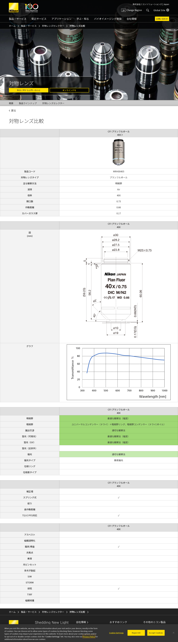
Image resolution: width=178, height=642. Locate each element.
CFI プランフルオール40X (119, 133)
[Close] (173, 634)
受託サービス (38, 18)
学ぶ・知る (82, 18)
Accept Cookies (156, 633)
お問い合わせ (162, 18)
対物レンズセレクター (53, 25)
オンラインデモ (69, 90)
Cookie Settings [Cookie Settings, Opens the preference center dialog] (116, 633)
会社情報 (132, 18)
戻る (13, 110)
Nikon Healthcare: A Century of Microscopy (31, 7)
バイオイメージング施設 (108, 18)
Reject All (136, 633)
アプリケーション (61, 18)
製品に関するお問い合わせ (28, 90)
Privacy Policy (89, 637)
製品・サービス (17, 18)
